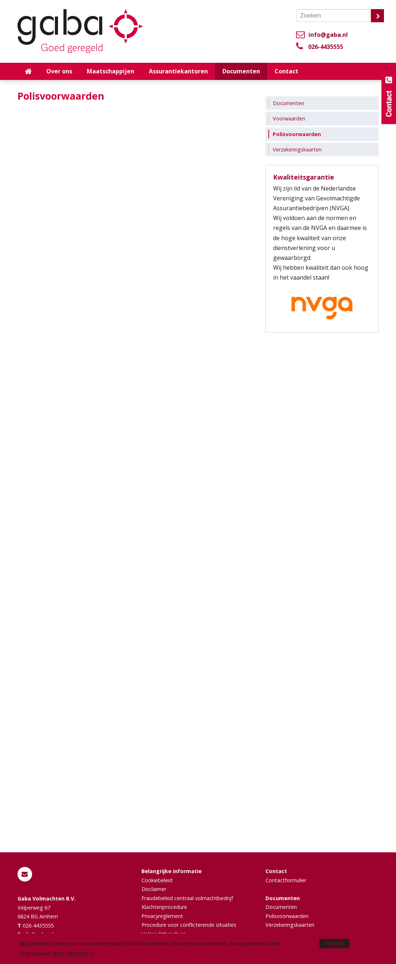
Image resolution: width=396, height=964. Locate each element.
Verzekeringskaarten (289, 924)
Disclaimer (153, 889)
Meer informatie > (72, 953)
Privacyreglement (162, 916)
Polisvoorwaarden (286, 916)
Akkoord (334, 943)
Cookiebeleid (156, 880)
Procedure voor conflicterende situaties (188, 924)
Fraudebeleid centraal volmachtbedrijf (187, 898)
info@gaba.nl (328, 35)
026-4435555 (325, 47)
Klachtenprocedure (164, 906)
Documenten (281, 906)
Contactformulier (285, 880)
